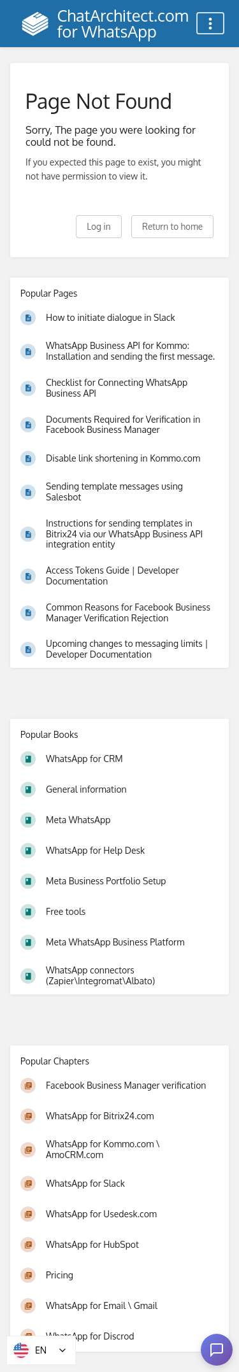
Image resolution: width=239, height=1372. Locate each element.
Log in (98, 226)
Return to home (172, 226)
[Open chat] (217, 1350)
